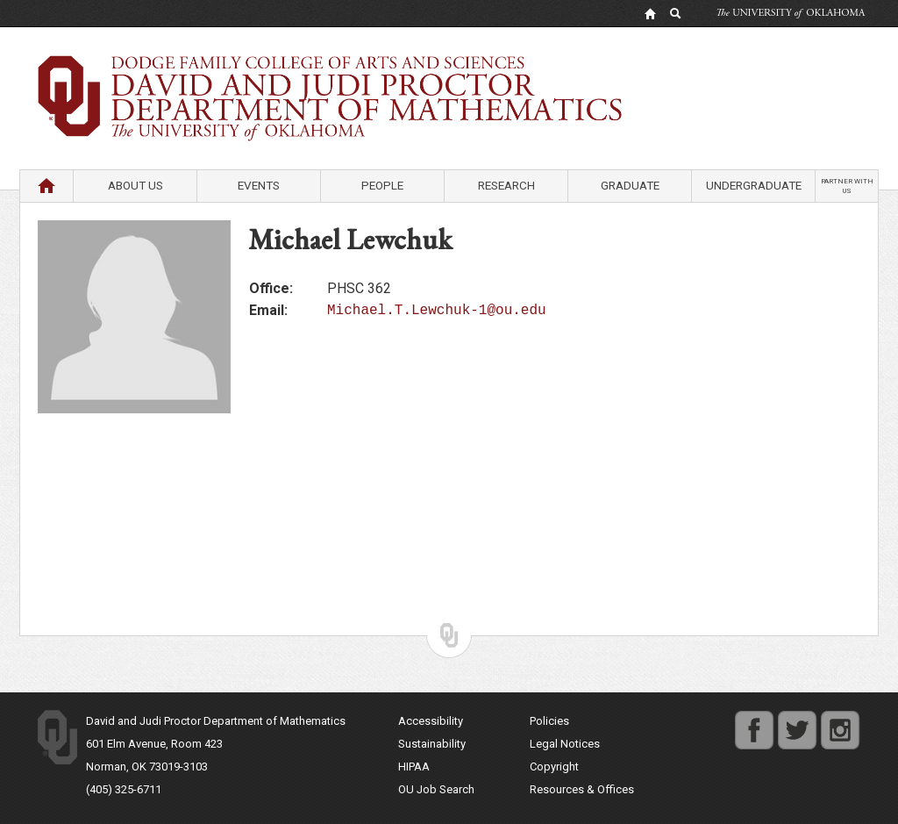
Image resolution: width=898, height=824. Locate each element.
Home (46, 185)
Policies (549, 720)
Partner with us (847, 186)
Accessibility (430, 720)
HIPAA (414, 766)
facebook (754, 720)
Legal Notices (565, 743)
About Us (135, 185)
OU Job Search (436, 789)
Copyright (554, 766)
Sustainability (432, 743)
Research (506, 185)
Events (259, 185)
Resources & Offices (582, 789)
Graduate (630, 185)
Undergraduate (754, 185)
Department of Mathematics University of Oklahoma (449, 69)
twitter (793, 720)
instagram (840, 720)
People (382, 185)
